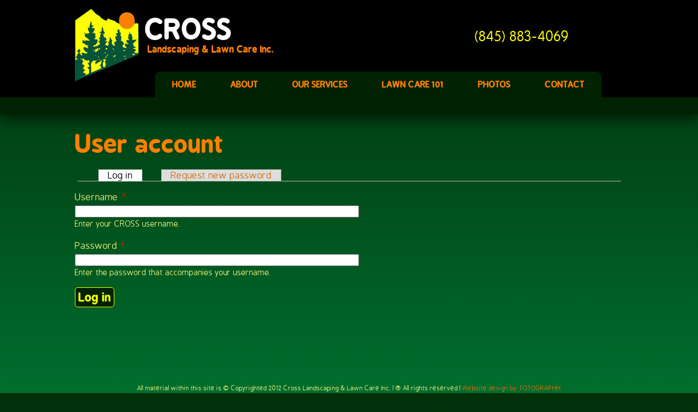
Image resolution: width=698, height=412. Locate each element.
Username (101, 197)
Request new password (221, 175)
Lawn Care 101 (413, 84)
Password (100, 245)
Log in (125, 175)
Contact (564, 84)
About (244, 84)
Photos (494, 84)
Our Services (320, 84)
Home (184, 84)
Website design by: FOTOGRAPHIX (511, 388)
